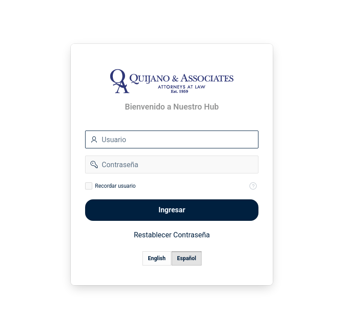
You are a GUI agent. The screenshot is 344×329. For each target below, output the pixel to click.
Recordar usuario (115, 186)
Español (187, 258)
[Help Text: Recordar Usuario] (253, 186)
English (157, 258)
